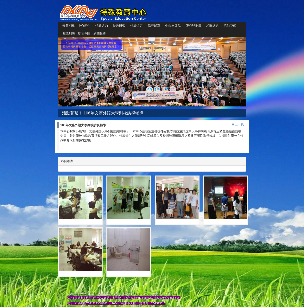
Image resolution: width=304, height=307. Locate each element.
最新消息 (68, 25)
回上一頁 (237, 124)
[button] (72, 71)
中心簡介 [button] (85, 25)
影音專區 (84, 33)
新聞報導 (99, 33)
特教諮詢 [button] (102, 25)
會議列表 (68, 33)
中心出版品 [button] (174, 25)
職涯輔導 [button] (155, 25)
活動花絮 (230, 25)
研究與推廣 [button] (194, 25)
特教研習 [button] (120, 25)
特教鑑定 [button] (137, 25)
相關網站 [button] (213, 25)
